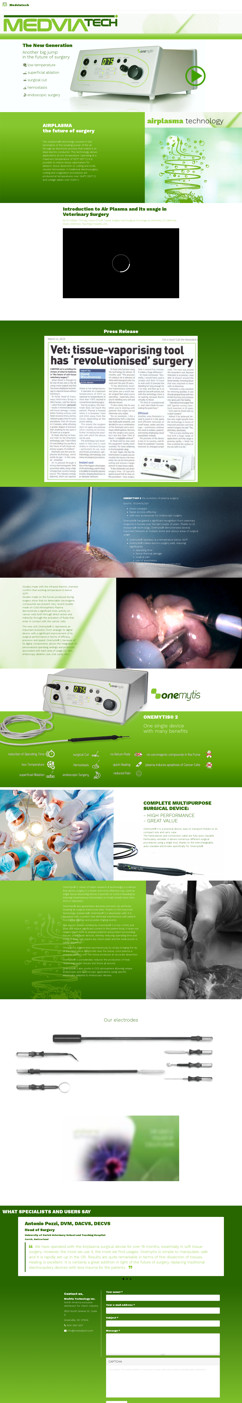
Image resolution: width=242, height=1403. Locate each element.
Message (113, 1330)
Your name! (114, 1291)
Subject (112, 1317)
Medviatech (19, 5)
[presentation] (121, 1384)
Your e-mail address (120, 1304)
